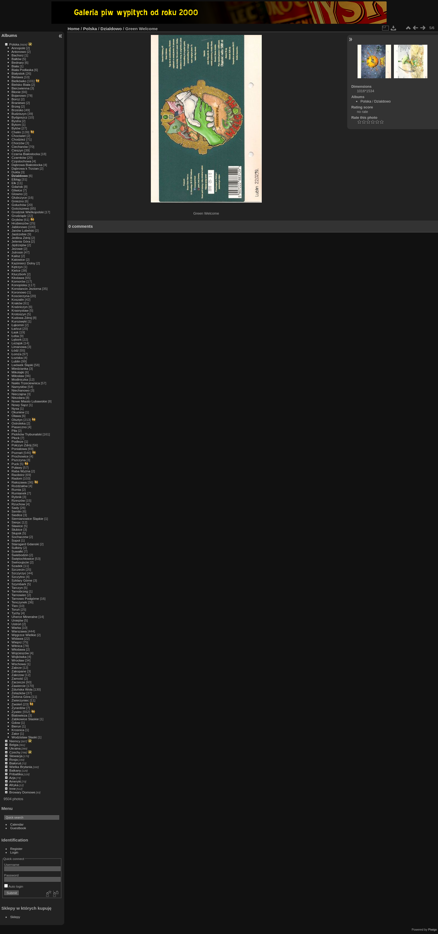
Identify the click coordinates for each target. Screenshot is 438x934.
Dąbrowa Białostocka (26, 165)
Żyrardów (18, 708)
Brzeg (15, 106)
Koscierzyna (20, 296)
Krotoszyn (18, 314)
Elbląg (16, 179)
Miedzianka (19, 368)
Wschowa (18, 664)
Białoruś (15, 763)
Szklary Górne (21, 580)
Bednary (17, 62)
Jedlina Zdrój (20, 238)
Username (11, 864)
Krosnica (17, 730)
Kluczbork (18, 274)
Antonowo (18, 51)
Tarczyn (17, 587)
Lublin (15, 361)
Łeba (15, 336)
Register (16, 848)
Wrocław (17, 660)
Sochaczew (19, 537)
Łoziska (17, 357)
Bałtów (16, 59)
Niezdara (18, 397)
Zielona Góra (20, 696)
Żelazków (18, 693)
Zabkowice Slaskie (25, 719)
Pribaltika (16, 774)
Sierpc (16, 522)
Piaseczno (19, 427)
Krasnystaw (19, 310)
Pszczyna (18, 460)
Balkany (15, 770)
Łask (14, 332)
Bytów (15, 128)
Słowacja (15, 756)
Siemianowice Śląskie (27, 518)
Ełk (13, 183)
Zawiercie (18, 686)
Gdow (15, 722)
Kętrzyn (17, 267)
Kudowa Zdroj (21, 317)
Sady (15, 507)
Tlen (14, 606)
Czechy (14, 752)
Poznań (17, 452)
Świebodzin (19, 555)
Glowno (17, 194)
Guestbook (18, 828)
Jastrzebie (19, 234)
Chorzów (17, 143)
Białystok (18, 73)
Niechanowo (20, 390)
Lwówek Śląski (22, 365)
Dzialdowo (19, 175)
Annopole (18, 48)
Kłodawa (17, 277)
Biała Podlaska (22, 70)
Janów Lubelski (22, 230)
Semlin (16, 511)
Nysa (15, 408)
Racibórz (17, 475)
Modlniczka (19, 379)
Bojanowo (18, 95)
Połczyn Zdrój (21, 445)
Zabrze (16, 667)
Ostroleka (18, 423)
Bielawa (17, 77)
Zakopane (18, 671)
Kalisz (15, 256)
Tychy (15, 613)
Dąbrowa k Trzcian (25, 168)
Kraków (16, 303)
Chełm (16, 132)
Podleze (17, 441)
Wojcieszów (20, 653)
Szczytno (18, 577)
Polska (14, 44)
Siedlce (16, 515)
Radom (16, 478)
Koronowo (18, 292)
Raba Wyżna (20, 471)
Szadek (16, 566)
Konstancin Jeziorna (26, 288)
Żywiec (16, 711)
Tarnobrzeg (19, 591)
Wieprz (16, 642)
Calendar (17, 824)
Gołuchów (18, 205)
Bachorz (17, 55)
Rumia (16, 489)
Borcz (15, 99)
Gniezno (17, 201)
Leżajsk (17, 343)
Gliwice (16, 190)
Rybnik (16, 497)
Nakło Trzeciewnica (25, 383)
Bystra (16, 121)
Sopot (15, 540)
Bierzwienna (20, 88)
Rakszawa (19, 482)
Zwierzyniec (20, 700)
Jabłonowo (19, 227)
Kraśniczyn (19, 307)
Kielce (15, 270)
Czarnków (18, 157)
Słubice (16, 529)
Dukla (15, 172)
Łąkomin (17, 325)
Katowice (18, 259)
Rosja (13, 759)
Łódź (15, 350)
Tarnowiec (18, 595)
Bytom (16, 124)
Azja (12, 777)
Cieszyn (17, 150)
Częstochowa (21, 161)
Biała (15, 66)
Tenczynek (19, 602)
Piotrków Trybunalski (26, 434)
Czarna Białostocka (25, 154)
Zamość (17, 678)
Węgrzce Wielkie (23, 635)
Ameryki (15, 781)
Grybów (17, 219)
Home (74, 28)
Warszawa (19, 631)
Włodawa (18, 649)
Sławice (17, 526)
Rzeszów (18, 500)
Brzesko (17, 110)
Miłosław (17, 376)
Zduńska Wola (21, 689)
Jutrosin (17, 252)
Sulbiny (16, 547)
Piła (14, 430)
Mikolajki (17, 372)
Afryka (13, 785)
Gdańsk (17, 186)
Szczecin (18, 569)
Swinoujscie (20, 562)
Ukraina (15, 748)
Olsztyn (16, 419)
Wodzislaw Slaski (24, 737)
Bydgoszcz (19, 117)
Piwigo (432, 929)
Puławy (16, 467)
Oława (16, 416)
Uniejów (17, 620)
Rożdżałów (19, 486)
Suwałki (17, 551)
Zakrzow (17, 675)
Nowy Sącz (19, 405)
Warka (16, 627)
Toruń (15, 609)
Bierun (16, 726)
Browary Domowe (22, 792)
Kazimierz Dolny (23, 263)
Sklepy (15, 917)
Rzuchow (18, 504)
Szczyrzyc (18, 573)
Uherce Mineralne (24, 616)
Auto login (13, 886)
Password (11, 875)
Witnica (16, 646)
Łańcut (16, 328)
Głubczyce (19, 197)
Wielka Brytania (20, 767)
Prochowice (19, 456)
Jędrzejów (18, 245)
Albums (9, 35)
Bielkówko (18, 81)
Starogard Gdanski (25, 544)
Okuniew (17, 412)
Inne (12, 788)
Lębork (16, 339)
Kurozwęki (19, 321)
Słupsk (16, 533)
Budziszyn (19, 113)
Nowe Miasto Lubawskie (29, 401)
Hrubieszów (19, 223)
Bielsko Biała (20, 84)
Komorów (18, 281)
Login (14, 852)
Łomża (16, 354)
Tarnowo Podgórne (25, 598)
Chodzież (18, 139)
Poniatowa (19, 449)
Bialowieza (19, 715)
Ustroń (16, 624)
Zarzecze (18, 682)
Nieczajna (18, 394)
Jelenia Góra (20, 241)
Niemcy (14, 741)
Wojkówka (18, 656)
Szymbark (18, 584)
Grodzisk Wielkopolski (27, 212)
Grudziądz (19, 215)
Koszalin (17, 299)
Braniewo (18, 103)
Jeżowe (17, 248)
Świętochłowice (22, 558)
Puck (15, 464)
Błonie (16, 92)
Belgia (13, 744)
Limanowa (19, 347)
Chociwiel (18, 136)
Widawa (17, 638)
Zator (15, 733)
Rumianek (18, 493)
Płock (15, 438)
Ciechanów (19, 146)
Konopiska (19, 285)
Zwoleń (16, 704)
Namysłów (19, 386)
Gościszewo (20, 208)
